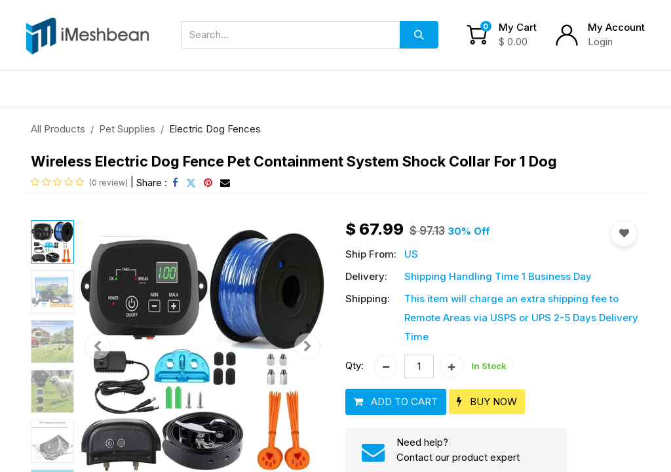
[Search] (419, 35)
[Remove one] (386, 366)
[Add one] (451, 366)
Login (600, 41)
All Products (58, 129)
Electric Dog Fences (215, 129)
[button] (97, 346)
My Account (616, 27)
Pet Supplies (127, 129)
